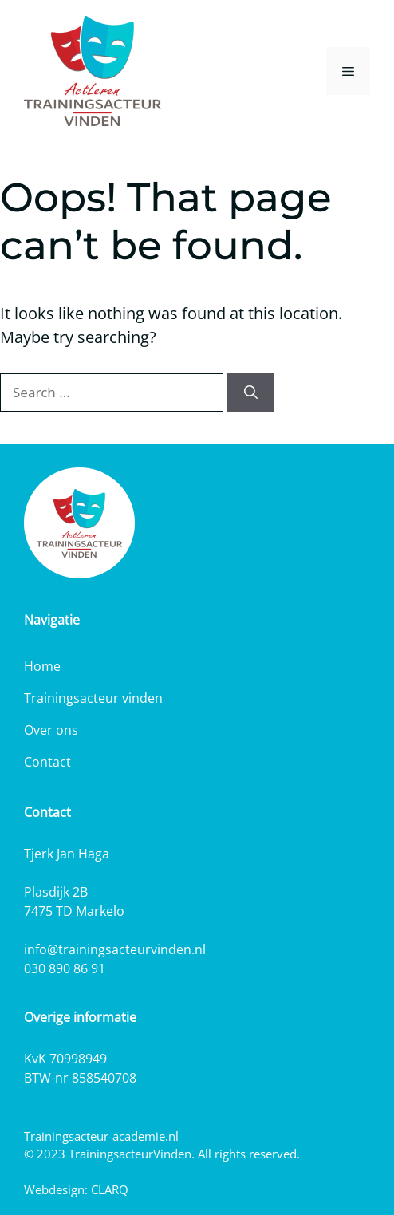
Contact (47, 762)
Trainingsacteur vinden (93, 698)
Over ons (51, 730)
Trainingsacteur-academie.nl (101, 1136)
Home (42, 666)
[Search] (250, 392)
